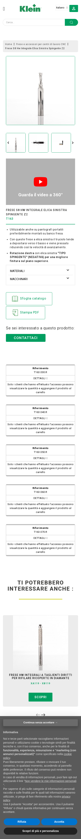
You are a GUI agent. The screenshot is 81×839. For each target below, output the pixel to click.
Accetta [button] (59, 821)
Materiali (17, 271)
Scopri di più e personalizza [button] (40, 831)
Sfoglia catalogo (29, 299)
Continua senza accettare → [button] (40, 722)
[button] (73, 8)
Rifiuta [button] (22, 821)
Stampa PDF (25, 313)
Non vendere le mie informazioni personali (50, 781)
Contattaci (26, 338)
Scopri (40, 697)
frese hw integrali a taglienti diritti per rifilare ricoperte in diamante (40, 676)
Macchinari (19, 279)
